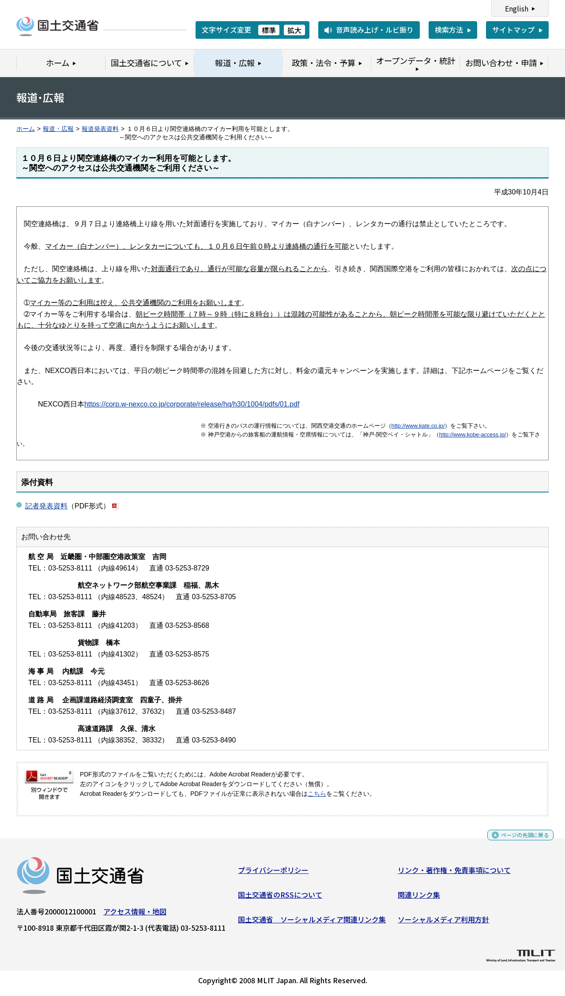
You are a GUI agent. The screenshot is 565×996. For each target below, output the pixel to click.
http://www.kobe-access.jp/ (472, 434)
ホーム (25, 129)
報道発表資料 (100, 129)
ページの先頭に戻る (517, 841)
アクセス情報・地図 (134, 915)
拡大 (294, 30)
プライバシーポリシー (273, 873)
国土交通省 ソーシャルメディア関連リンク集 (312, 922)
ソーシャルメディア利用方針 (443, 922)
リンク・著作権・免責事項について (454, 873)
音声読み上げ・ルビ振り (375, 29)
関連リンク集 (419, 898)
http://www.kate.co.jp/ (418, 425)
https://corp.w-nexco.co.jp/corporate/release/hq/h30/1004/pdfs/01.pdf (191, 404)
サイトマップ (513, 29)
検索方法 (449, 29)
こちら (317, 794)
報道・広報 (58, 129)
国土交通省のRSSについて (280, 898)
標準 (269, 30)
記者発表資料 (46, 506)
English (516, 8)
